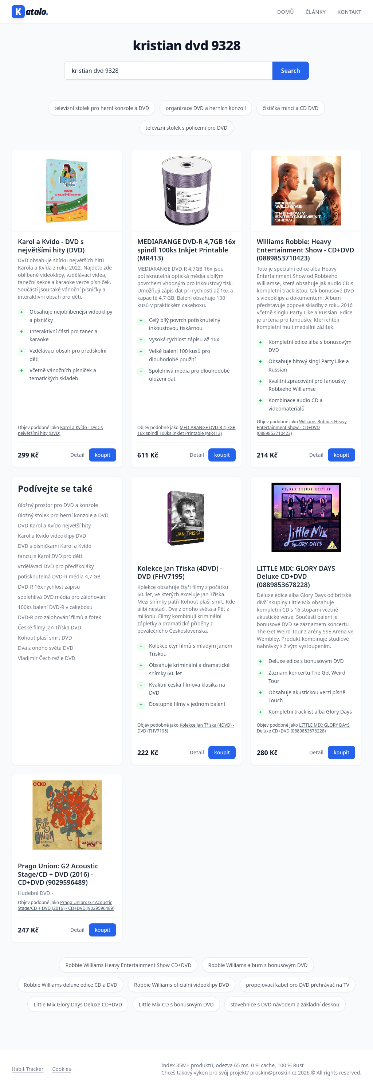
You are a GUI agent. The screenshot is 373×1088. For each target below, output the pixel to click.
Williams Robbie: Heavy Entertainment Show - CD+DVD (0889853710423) (305, 249)
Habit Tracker (27, 1068)
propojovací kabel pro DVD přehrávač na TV (297, 984)
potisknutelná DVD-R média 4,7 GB (59, 576)
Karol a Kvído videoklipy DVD (52, 535)
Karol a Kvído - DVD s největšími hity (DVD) (51, 245)
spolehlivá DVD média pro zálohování (62, 596)
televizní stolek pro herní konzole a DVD (101, 108)
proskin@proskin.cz (273, 1072)
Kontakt (349, 11)
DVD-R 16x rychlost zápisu (49, 586)
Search (290, 71)
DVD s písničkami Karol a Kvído (54, 545)
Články (316, 11)
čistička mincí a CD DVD (291, 108)
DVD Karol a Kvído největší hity (54, 525)
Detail (77, 454)
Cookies (61, 1068)
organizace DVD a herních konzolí (206, 108)
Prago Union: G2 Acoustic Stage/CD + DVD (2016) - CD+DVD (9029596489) (58, 874)
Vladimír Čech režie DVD (46, 658)
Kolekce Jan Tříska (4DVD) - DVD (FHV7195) (179, 572)
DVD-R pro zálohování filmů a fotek (59, 617)
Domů (285, 11)
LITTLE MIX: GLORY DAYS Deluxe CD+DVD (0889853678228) (296, 576)
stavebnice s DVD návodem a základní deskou (285, 1004)
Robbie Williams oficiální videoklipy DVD (181, 984)
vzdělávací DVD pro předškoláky (56, 566)
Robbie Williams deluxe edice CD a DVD (70, 984)
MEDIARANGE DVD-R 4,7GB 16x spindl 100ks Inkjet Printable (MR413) (186, 249)
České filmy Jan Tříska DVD (49, 627)
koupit (102, 454)
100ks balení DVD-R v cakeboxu (55, 607)
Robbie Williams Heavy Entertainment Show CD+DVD (128, 965)
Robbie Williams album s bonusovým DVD (257, 965)
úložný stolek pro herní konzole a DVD (63, 515)
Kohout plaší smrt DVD (45, 637)
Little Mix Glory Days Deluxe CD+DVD (78, 1004)
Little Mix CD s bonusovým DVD (176, 1004)
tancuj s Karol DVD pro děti (50, 556)
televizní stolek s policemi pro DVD (187, 127)
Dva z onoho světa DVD (45, 647)
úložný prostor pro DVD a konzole (58, 505)
